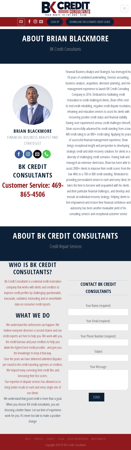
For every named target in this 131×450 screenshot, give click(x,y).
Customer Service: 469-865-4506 (32, 190)
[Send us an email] (41, 22)
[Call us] (46, 154)
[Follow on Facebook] (29, 22)
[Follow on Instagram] (35, 22)
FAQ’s (28, 439)
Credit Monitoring (78, 439)
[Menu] (124, 8)
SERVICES (38, 439)
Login (61, 439)
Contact (50, 439)
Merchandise (98, 439)
